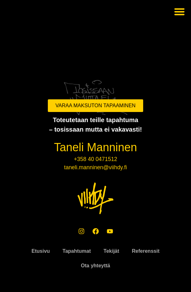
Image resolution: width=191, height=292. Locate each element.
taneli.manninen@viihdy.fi (95, 167)
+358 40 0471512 (95, 159)
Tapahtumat (76, 251)
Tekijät (111, 251)
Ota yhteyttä (95, 265)
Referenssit (145, 251)
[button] (179, 11)
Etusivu (41, 251)
